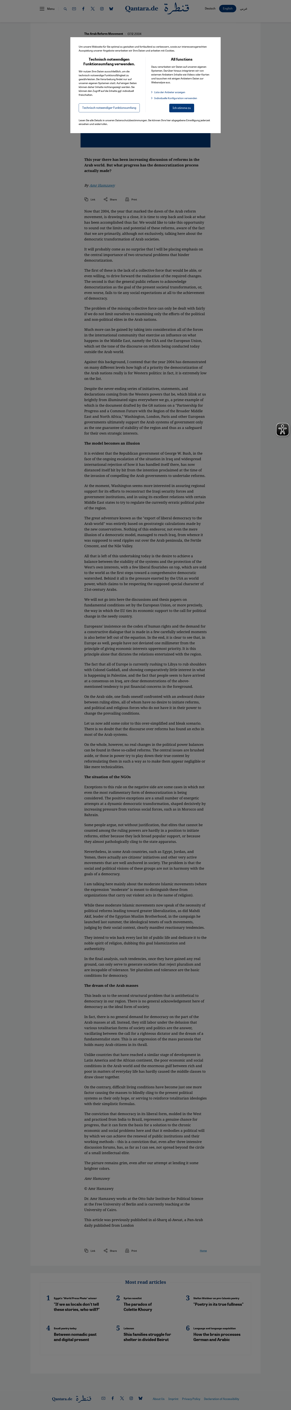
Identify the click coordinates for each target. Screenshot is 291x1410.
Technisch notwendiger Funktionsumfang (109, 108)
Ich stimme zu (182, 108)
